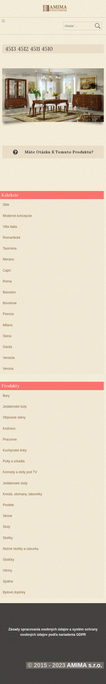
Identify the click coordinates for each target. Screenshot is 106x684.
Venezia (9, 358)
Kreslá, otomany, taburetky (22, 494)
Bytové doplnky (14, 592)
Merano (8, 259)
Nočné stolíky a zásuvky (21, 549)
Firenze (8, 314)
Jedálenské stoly (15, 483)
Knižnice (9, 429)
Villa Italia (10, 227)
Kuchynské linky (15, 450)
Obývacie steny (14, 417)
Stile (6, 205)
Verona (8, 369)
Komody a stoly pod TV (20, 472)
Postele (8, 505)
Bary (6, 396)
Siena (7, 336)
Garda (7, 347)
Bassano (9, 292)
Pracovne (10, 439)
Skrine (7, 516)
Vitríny (7, 570)
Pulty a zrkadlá (14, 461)
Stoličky (8, 560)
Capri (7, 270)
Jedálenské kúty (15, 407)
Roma (7, 281)
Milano (7, 325)
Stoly (6, 527)
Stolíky (8, 538)
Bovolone (10, 303)
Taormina (9, 248)
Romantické (11, 238)
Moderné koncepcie (17, 216)
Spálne (8, 581)
